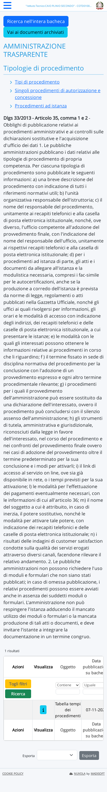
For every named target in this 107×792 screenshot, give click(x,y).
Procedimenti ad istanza (41, 106)
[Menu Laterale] (7, 7)
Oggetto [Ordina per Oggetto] (67, 666)
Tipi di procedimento (37, 82)
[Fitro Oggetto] (68, 691)
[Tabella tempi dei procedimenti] (43, 709)
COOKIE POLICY (12, 774)
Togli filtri (18, 684)
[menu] (57, 755)
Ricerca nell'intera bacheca (36, 21)
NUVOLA (77, 774)
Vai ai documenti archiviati (35, 32)
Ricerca (18, 693)
